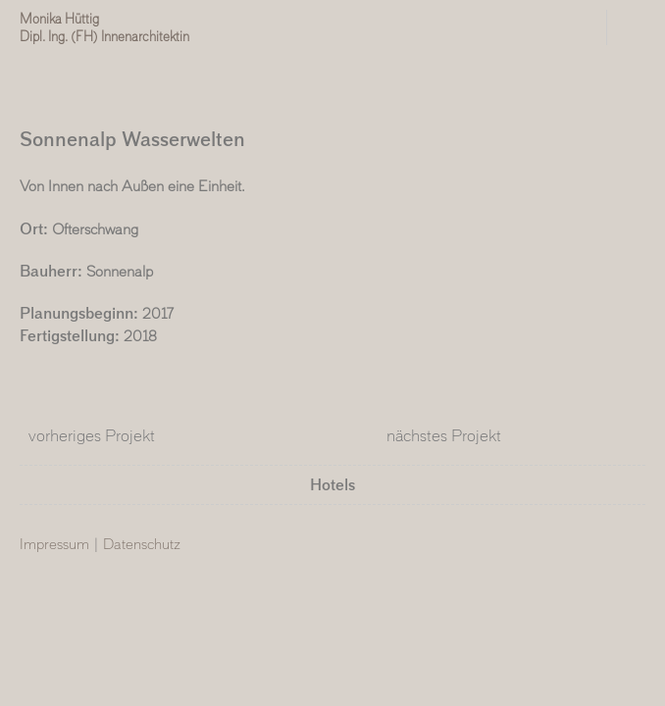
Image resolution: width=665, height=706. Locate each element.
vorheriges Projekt (87, 435)
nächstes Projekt (448, 435)
